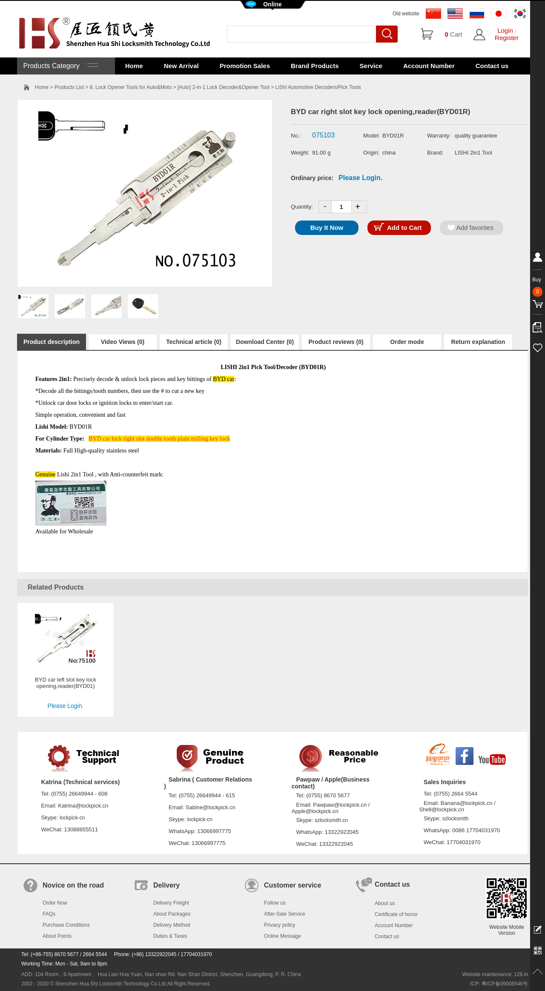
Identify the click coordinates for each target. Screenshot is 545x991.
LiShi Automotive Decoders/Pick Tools (318, 87)
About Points (57, 936)
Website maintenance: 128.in (495, 974)
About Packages (171, 914)
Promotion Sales (245, 65)
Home (134, 65)
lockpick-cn (72, 818)
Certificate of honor (396, 914)
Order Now (55, 903)
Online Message (282, 936)
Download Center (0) (265, 341)
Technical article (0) (193, 341)
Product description (51, 341)
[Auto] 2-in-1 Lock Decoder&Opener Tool (224, 87)
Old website (406, 14)
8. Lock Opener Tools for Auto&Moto (131, 87)
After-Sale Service (284, 914)
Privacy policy (279, 925)
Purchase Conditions (66, 925)
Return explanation (478, 341)
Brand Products (315, 65)
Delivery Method (171, 925)
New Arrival (181, 65)
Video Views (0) (122, 341)
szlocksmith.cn (331, 820)
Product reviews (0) (335, 341)
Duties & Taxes (170, 936)
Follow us (275, 903)
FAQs (49, 914)
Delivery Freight (171, 903)
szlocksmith (455, 819)
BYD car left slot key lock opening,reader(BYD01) (65, 682)
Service (371, 65)
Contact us (492, 65)
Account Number (429, 65)
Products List (69, 87)
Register (507, 37)
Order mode (407, 341)
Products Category (59, 65)
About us (385, 903)
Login (505, 30)
